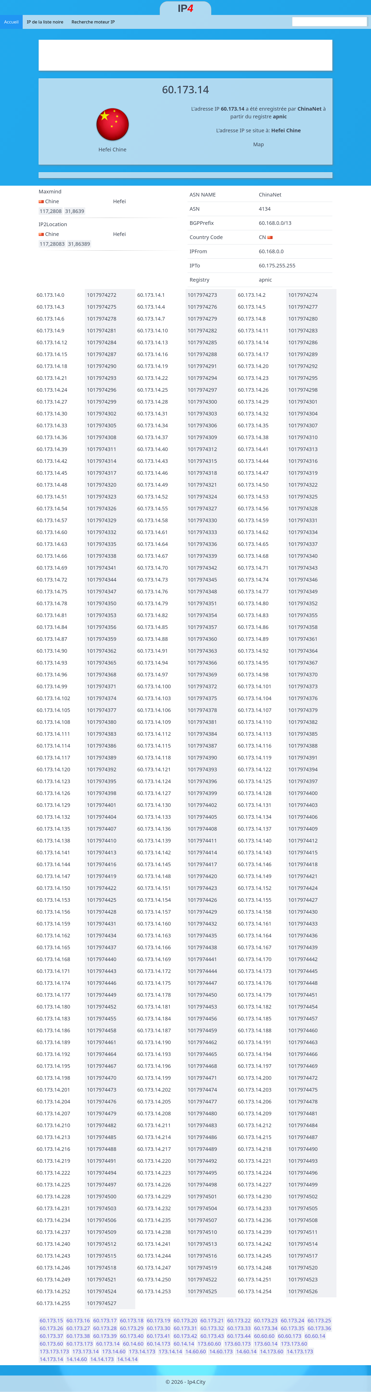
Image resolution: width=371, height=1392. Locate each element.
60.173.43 (212, 1335)
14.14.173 (102, 1359)
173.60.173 (237, 1343)
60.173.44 (239, 1335)
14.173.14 (51, 1359)
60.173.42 (185, 1335)
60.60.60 (264, 1335)
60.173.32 (212, 1328)
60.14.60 (133, 1343)
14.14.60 (76, 1359)
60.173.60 (51, 1343)
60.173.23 (265, 1320)
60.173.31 (185, 1328)
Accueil (11, 22)
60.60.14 (315, 1335)
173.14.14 (170, 1351)
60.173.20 (185, 1320)
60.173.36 (319, 1328)
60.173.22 (239, 1320)
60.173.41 (158, 1335)
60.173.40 (132, 1335)
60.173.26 (51, 1328)
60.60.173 (289, 1335)
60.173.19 (158, 1320)
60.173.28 (105, 1328)
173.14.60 (113, 1351)
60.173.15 (51, 1320)
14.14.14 (127, 1359)
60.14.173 (158, 1343)
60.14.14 (184, 1343)
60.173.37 (51, 1335)
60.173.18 (132, 1320)
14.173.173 (300, 1351)
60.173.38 (78, 1335)
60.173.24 (292, 1320)
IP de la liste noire (45, 22)
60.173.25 (319, 1320)
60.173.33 (239, 1328)
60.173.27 (78, 1328)
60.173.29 (132, 1328)
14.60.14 (246, 1351)
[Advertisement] (185, 54)
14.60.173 (221, 1351)
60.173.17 (105, 1320)
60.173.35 (292, 1328)
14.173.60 (271, 1351)
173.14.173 (142, 1351)
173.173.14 (85, 1351)
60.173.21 (212, 1320)
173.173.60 (294, 1343)
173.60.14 (265, 1343)
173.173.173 (54, 1351)
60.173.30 (158, 1328)
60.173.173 (79, 1343)
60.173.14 (108, 1343)
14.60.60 (195, 1351)
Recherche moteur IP (93, 22)
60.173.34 (265, 1328)
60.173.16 (78, 1320)
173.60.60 (209, 1343)
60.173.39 (105, 1335)
